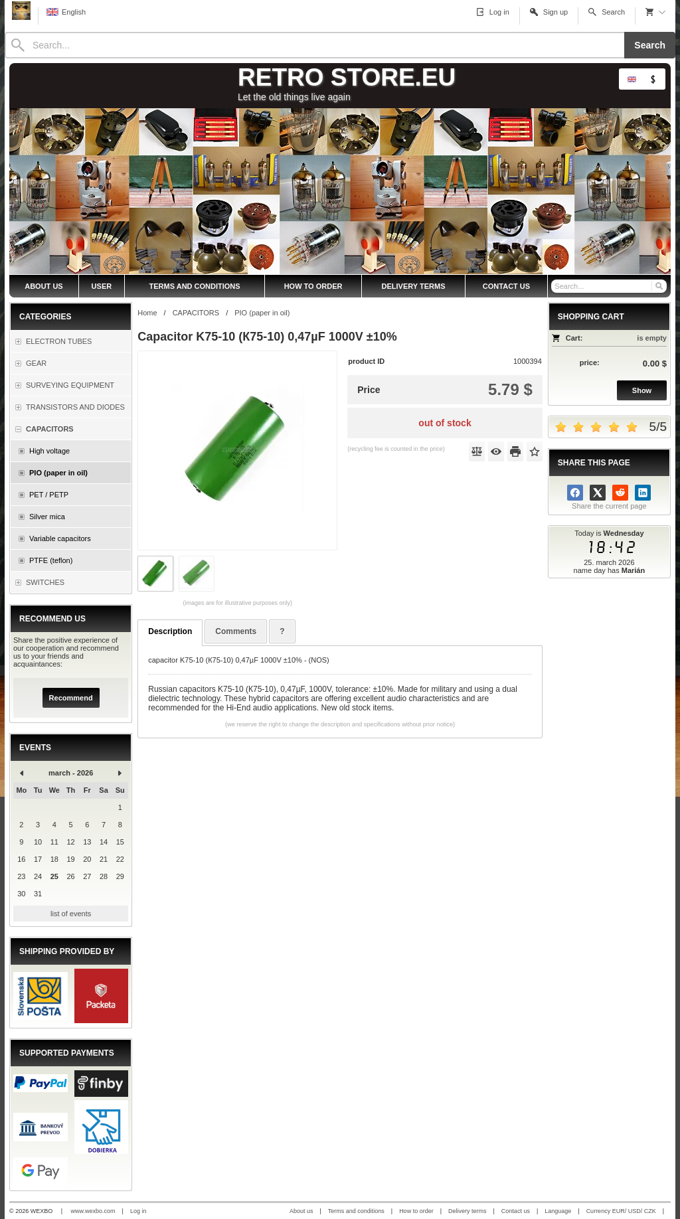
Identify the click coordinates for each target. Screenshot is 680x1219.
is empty (652, 338)
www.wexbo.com (93, 1211)
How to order (416, 1211)
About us (301, 1211)
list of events (70, 914)
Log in (138, 1211)
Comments (235, 631)
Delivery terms (467, 1211)
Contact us (515, 1211)
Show (641, 390)
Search (649, 45)
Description (170, 631)
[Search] (314, 45)
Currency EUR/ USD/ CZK (621, 1211)
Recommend (71, 698)
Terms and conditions (356, 1211)
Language (558, 1211)
